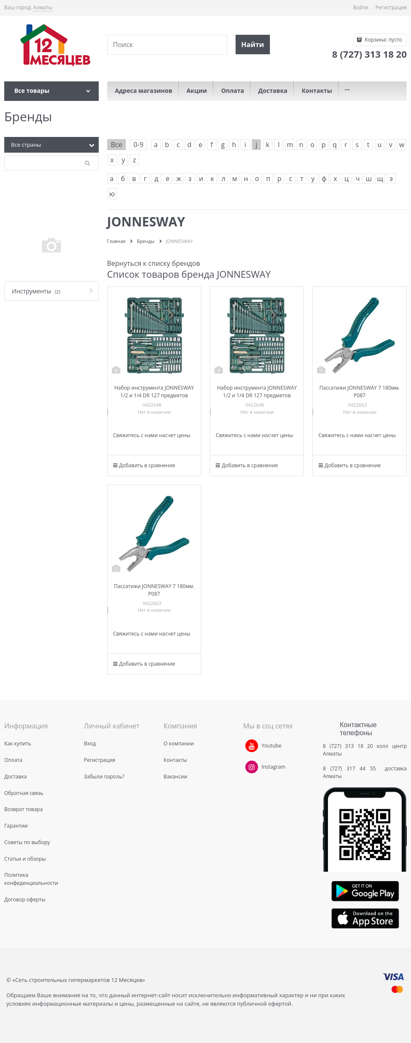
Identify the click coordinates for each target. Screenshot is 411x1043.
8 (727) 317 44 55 (351, 768)
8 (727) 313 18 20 (348, 746)
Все (116, 144)
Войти (360, 7)
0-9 (138, 144)
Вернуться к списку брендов (153, 263)
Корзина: (383, 39)
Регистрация (391, 7)
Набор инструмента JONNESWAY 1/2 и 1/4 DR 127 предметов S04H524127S (154, 395)
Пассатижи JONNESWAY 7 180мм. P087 (359, 391)
